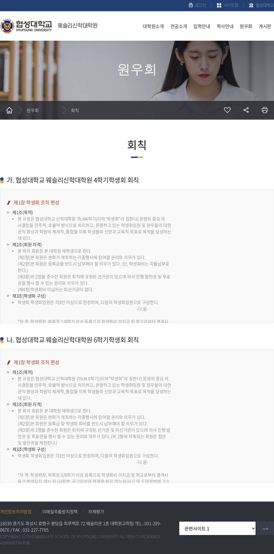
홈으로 (9, 110)
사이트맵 (231, 5)
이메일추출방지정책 (60, 511)
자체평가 (96, 511)
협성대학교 (265, 5)
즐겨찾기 (227, 110)
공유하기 (246, 110)
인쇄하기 (264, 110)
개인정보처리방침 (16, 511)
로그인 (200, 5)
